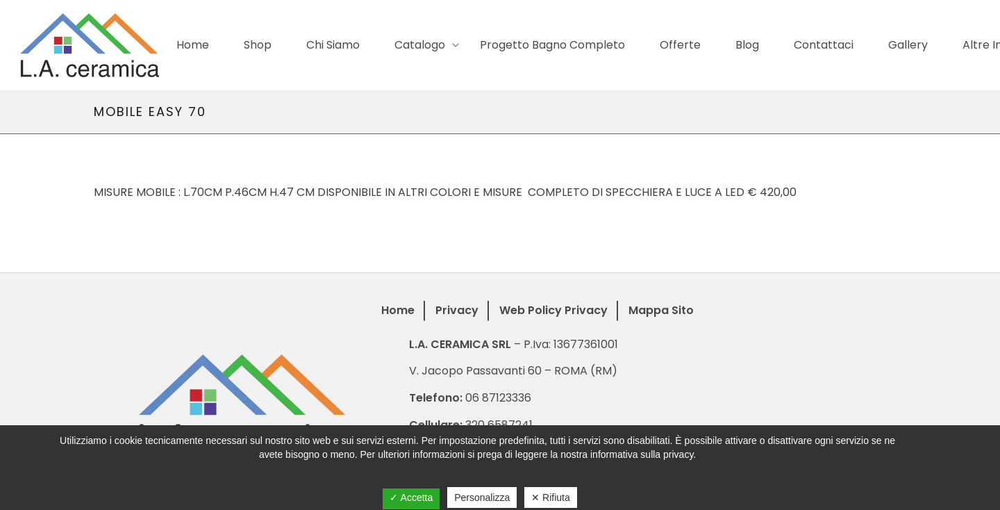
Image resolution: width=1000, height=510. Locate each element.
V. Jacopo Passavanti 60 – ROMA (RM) (513, 371)
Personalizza (482, 497)
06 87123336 (498, 398)
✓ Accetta (411, 497)
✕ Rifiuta (550, 497)
